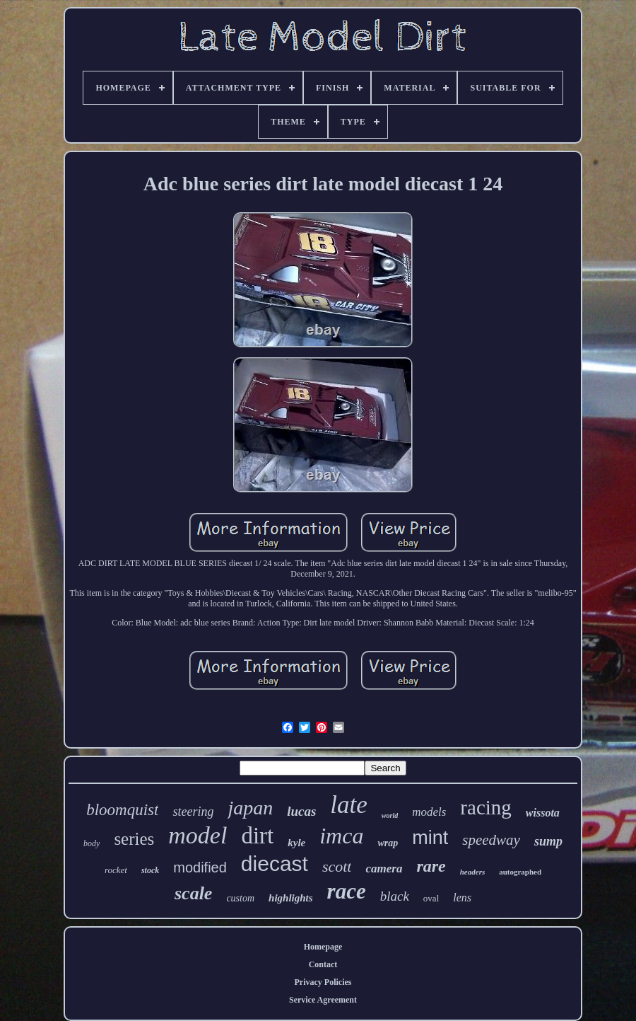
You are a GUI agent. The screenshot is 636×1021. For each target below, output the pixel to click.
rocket (116, 870)
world (390, 815)
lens (462, 898)
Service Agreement (323, 1000)
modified (200, 867)
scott (337, 866)
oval (431, 898)
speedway (491, 839)
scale (193, 893)
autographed (520, 871)
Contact (323, 964)
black (394, 896)
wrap (387, 843)
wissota (543, 813)
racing (485, 807)
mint (430, 837)
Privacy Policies (323, 982)
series (134, 838)
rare (430, 866)
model (197, 835)
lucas (301, 811)
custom (240, 898)
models (429, 812)
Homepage (323, 947)
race (346, 891)
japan (250, 808)
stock (150, 870)
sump (548, 841)
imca (341, 835)
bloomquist (122, 810)
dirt (257, 835)
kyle (296, 842)
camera (383, 868)
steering (192, 811)
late (348, 805)
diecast (274, 863)
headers (472, 871)
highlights (291, 898)
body (91, 843)
